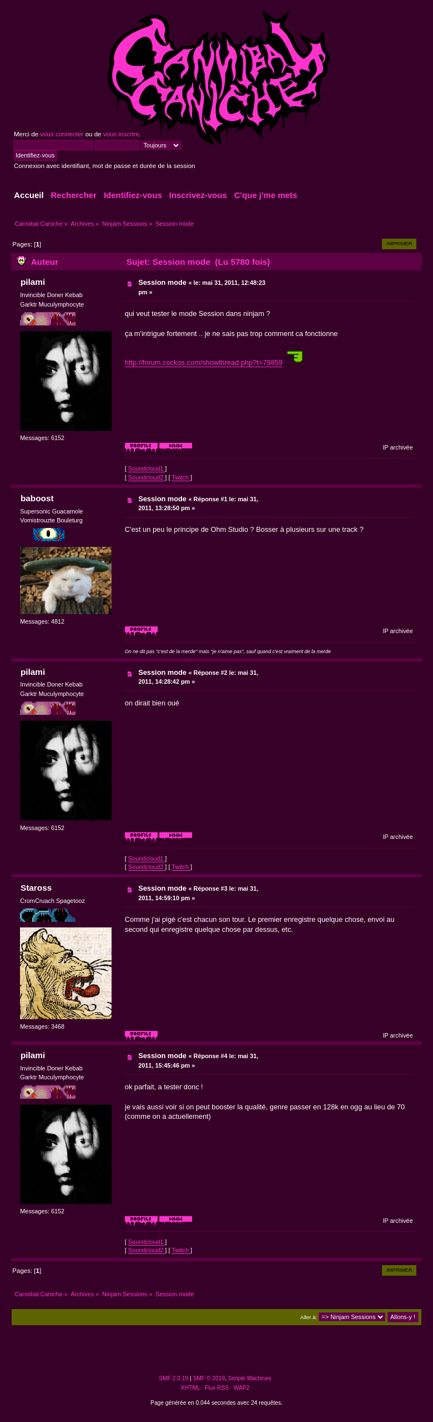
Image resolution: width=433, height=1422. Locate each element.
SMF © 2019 (209, 1378)
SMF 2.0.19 (173, 1378)
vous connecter (61, 134)
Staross (36, 887)
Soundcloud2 (146, 477)
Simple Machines (249, 1378)
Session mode (162, 282)
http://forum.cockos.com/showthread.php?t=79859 (204, 362)
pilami (33, 282)
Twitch (181, 477)
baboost (37, 498)
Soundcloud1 (146, 468)
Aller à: (308, 1317)
